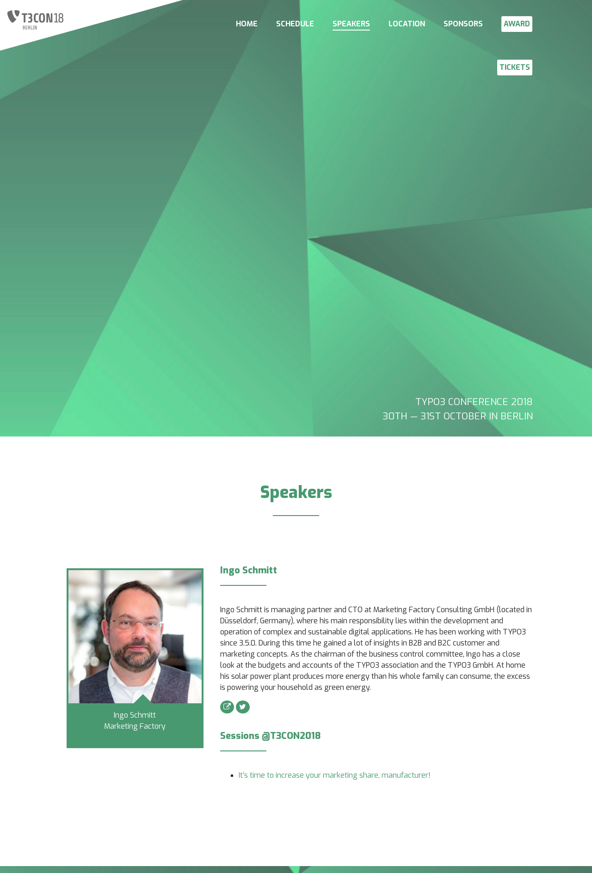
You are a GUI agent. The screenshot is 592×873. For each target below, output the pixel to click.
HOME (247, 24)
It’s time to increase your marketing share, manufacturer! (335, 775)
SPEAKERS (351, 24)
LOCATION (406, 24)
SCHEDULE (295, 24)
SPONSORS (463, 24)
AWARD (517, 24)
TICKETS (515, 67)
